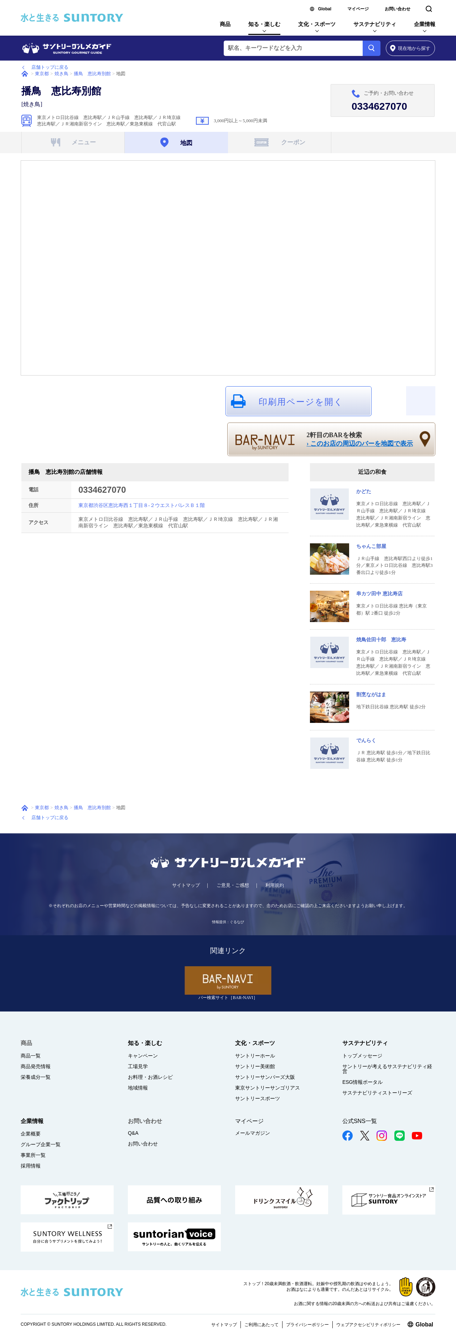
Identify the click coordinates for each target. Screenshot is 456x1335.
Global (324, 8)
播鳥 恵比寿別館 (92, 73)
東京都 (42, 73)
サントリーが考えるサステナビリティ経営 (387, 1069)
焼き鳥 (61, 73)
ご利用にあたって (261, 1324)
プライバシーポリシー (307, 1324)
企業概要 (31, 1134)
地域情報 (138, 1088)
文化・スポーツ (317, 24)
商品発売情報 (36, 1066)
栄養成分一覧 (36, 1077)
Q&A (133, 1133)
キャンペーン (143, 1056)
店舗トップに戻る (49, 67)
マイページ (358, 8)
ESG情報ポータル (362, 1082)
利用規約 (274, 885)
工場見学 (138, 1066)
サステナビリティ (374, 24)
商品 (225, 24)
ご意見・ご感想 (233, 885)
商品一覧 (31, 1056)
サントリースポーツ (257, 1098)
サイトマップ (186, 885)
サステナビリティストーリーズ (377, 1093)
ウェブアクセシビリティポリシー (368, 1324)
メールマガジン (252, 1133)
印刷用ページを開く (301, 402)
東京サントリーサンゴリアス (267, 1088)
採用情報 (31, 1166)
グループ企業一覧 (41, 1144)
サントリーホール (255, 1056)
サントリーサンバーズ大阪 (265, 1077)
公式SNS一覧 (359, 1121)
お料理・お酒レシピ (150, 1077)
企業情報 (424, 24)
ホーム (24, 74)
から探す (410, 48)
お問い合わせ (397, 8)
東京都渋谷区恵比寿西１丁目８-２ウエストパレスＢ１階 (141, 505)
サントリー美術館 (255, 1066)
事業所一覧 (33, 1155)
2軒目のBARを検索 (360, 439)
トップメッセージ (362, 1056)
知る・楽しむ (264, 24)
